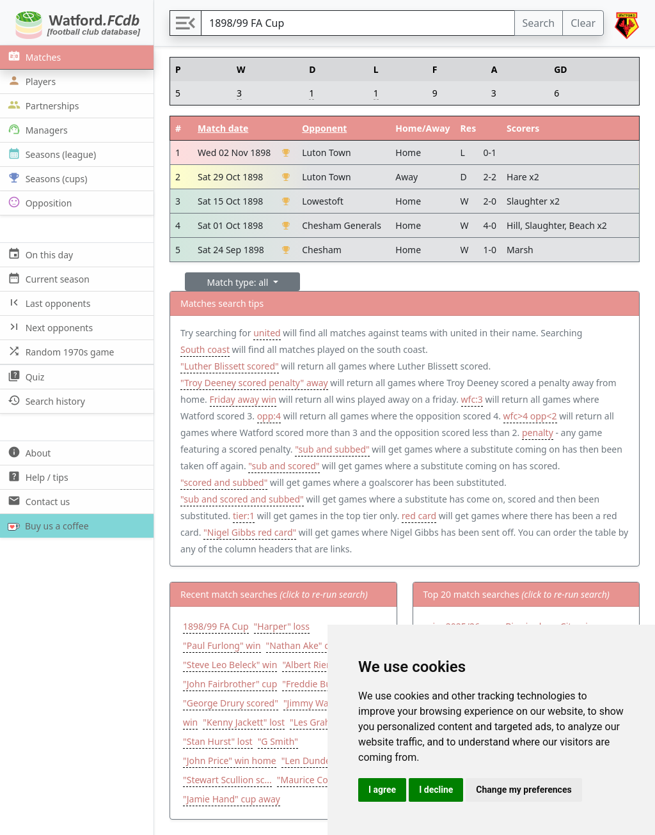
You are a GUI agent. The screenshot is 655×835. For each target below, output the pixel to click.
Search (539, 23)
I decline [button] (436, 789)
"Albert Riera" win (318, 665)
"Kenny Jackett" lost (244, 722)
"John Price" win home (229, 760)
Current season (47, 278)
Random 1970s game (59, 351)
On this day (39, 254)
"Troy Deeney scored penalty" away (254, 383)
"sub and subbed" (332, 449)
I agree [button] (382, 789)
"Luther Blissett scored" (229, 366)
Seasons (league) (50, 153)
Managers (36, 129)
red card (419, 516)
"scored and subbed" (223, 482)
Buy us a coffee (46, 526)
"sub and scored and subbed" (242, 499)
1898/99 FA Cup (216, 626)
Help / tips (36, 476)
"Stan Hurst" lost (218, 741)
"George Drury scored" (230, 703)
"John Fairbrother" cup (230, 684)
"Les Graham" (318, 722)
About (28, 452)
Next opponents (49, 327)
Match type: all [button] (239, 282)
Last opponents (47, 302)
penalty (537, 432)
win (190, 722)
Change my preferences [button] (523, 789)
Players (30, 81)
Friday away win (243, 399)
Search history (45, 400)
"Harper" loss (282, 626)
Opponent (324, 128)
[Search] (358, 23)
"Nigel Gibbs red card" (249, 532)
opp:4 (269, 416)
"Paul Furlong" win (222, 645)
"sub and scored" (283, 466)
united (266, 333)
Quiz (24, 376)
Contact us (37, 501)
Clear (583, 23)
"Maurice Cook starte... (324, 780)
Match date (223, 128)
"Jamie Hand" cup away (231, 799)
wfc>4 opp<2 (530, 416)
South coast (205, 349)
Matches (33, 56)
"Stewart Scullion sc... (227, 780)
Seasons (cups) (46, 178)
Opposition (38, 202)
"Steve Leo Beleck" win (230, 665)
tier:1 (244, 516)
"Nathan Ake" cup (303, 645)
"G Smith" (278, 741)
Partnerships (42, 105)
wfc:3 (472, 399)
